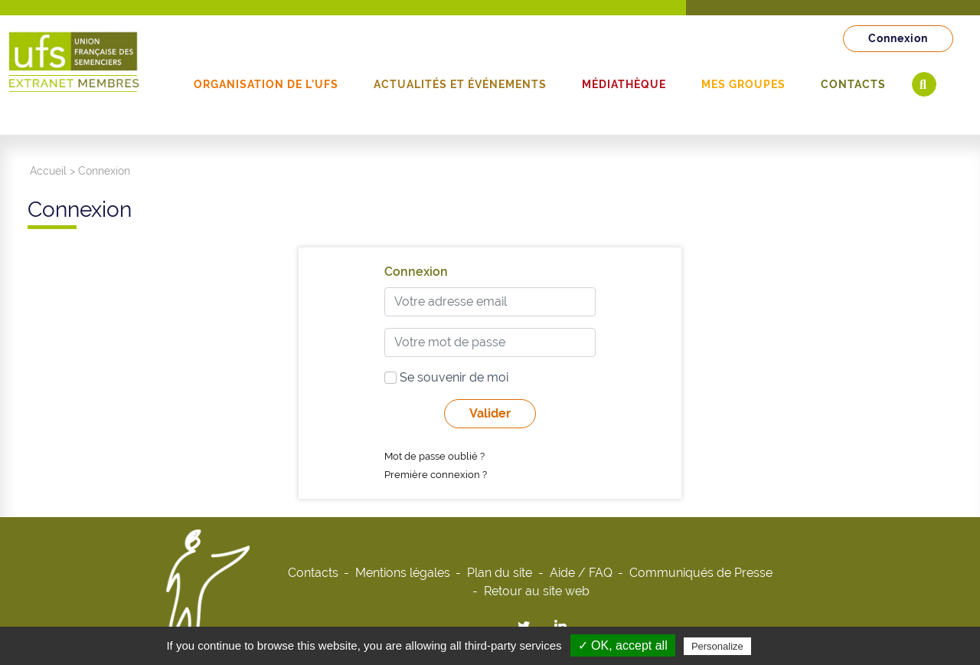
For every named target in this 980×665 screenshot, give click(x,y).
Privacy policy (792, 646)
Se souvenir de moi (446, 377)
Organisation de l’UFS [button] (266, 84)
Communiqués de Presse (701, 572)
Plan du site (499, 572)
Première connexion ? (435, 474)
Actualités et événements (460, 84)
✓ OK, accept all (623, 645)
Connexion (898, 38)
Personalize (717, 646)
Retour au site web (537, 591)
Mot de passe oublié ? (434, 456)
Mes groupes (743, 84)
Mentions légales (402, 572)
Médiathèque (624, 84)
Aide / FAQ (581, 572)
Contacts (853, 84)
